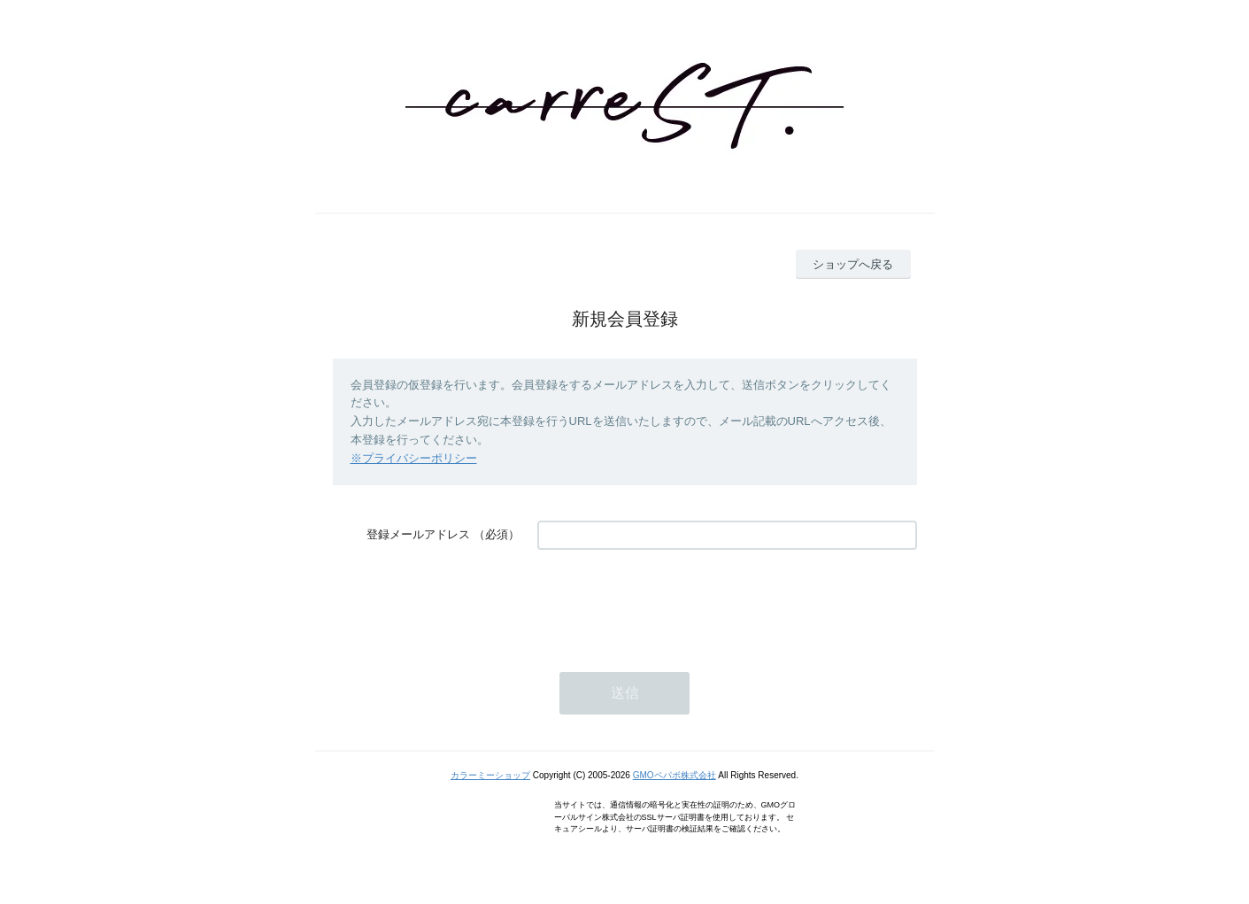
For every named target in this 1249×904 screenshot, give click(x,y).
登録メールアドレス (418, 534)
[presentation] (671, 602)
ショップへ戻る (853, 264)
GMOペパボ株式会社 (674, 775)
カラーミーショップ (490, 775)
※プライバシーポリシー (414, 458)
